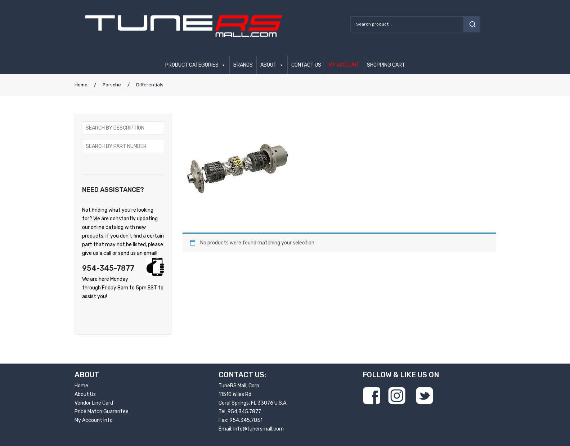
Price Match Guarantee (102, 412)
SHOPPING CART (386, 65)
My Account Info (94, 420)
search (471, 24)
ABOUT (268, 65)
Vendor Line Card (94, 403)
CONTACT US (306, 65)
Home (81, 84)
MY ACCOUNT (344, 65)
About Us (85, 394)
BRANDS (243, 65)
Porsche (112, 84)
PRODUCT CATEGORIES (192, 65)
